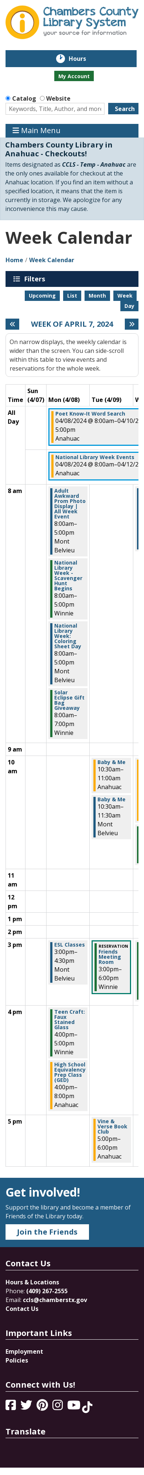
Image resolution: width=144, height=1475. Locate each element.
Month (97, 295)
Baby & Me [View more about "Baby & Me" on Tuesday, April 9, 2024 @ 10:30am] (111, 762)
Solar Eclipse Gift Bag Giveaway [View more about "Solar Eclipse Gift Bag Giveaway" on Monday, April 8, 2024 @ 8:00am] (69, 700)
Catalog (24, 98)
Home (14, 260)
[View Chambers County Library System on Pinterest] (43, 1407)
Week (125, 295)
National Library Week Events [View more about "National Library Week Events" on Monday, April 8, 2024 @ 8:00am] (94, 457)
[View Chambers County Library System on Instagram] (58, 1407)
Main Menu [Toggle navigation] (37, 131)
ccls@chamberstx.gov (55, 1300)
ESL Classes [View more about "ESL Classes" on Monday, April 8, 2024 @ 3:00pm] (69, 944)
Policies (17, 1360)
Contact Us (22, 1309)
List (72, 295)
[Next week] (131, 324)
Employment (24, 1351)
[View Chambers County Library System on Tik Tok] (87, 1407)
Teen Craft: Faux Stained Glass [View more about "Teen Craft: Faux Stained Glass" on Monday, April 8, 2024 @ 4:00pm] (69, 1019)
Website (58, 98)
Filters (36, 278)
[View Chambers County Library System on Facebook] (11, 1407)
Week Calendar (51, 260)
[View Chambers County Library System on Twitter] (27, 1407)
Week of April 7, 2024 (72, 324)
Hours (82, 58)
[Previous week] (12, 324)
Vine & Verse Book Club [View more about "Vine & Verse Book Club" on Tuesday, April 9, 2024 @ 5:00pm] (112, 1126)
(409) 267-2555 (47, 1291)
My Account (74, 76)
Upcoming (42, 295)
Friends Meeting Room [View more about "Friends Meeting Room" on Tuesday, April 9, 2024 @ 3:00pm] (110, 957)
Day (129, 305)
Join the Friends (47, 1232)
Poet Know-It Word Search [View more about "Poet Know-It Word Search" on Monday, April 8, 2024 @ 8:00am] (90, 413)
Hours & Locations (32, 1282)
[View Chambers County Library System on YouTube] (74, 1407)
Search (125, 109)
